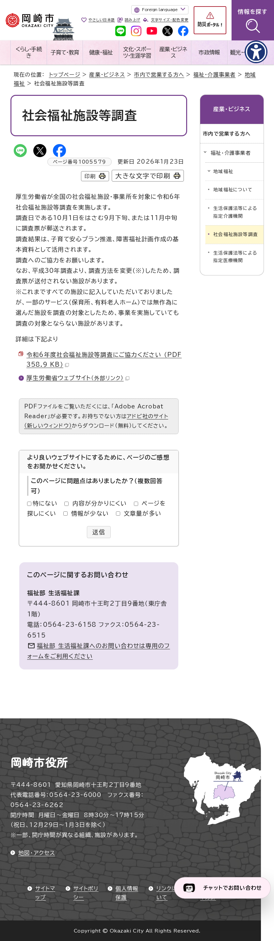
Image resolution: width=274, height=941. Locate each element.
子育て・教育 (65, 52)
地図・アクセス (36, 853)
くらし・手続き (29, 52)
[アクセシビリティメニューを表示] (256, 51)
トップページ (64, 74)
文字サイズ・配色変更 (169, 20)
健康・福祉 (101, 52)
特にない (45, 503)
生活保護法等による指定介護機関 (235, 212)
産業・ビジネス (173, 52)
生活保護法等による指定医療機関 (235, 257)
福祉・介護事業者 (214, 74)
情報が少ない (90, 513)
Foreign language (160, 9)
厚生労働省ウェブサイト (77, 378)
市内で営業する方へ (159, 74)
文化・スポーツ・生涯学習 (137, 52)
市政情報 (209, 52)
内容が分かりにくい (100, 503)
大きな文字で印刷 (142, 176)
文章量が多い (142, 513)
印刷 (90, 176)
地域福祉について (232, 189)
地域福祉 (223, 171)
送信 (98, 532)
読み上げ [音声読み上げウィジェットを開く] (132, 20)
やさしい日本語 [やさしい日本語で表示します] (102, 20)
